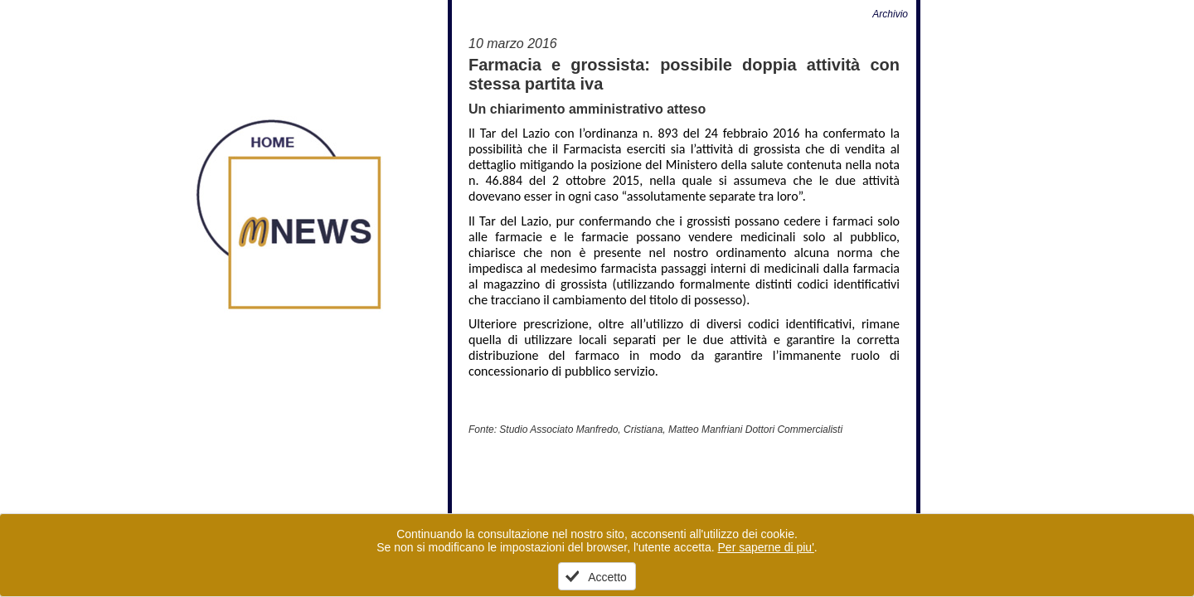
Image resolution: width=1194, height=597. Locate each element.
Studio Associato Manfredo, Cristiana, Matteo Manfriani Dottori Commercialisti (670, 429)
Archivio (890, 14)
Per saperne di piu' (766, 547)
